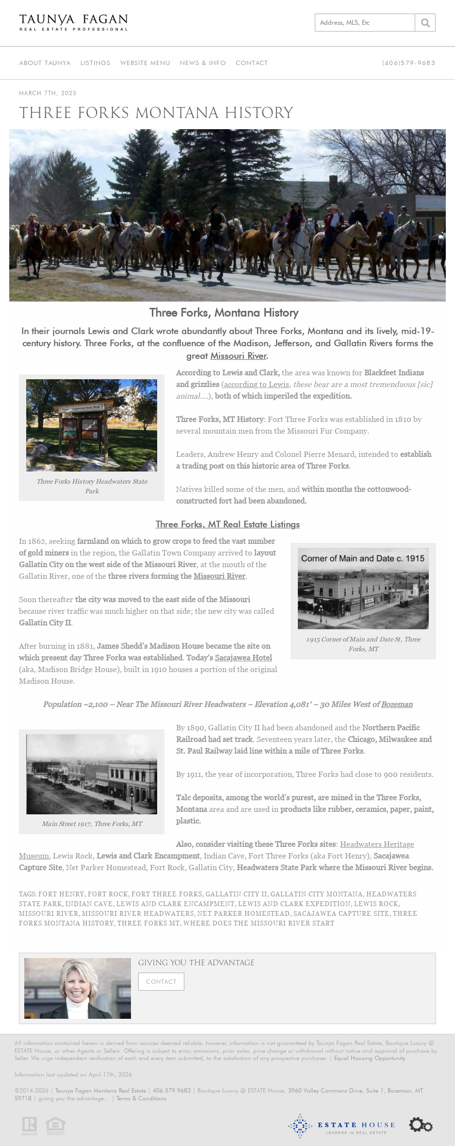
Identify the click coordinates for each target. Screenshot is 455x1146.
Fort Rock (108, 894)
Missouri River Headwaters (138, 913)
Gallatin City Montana (317, 894)
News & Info (203, 63)
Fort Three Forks (166, 894)
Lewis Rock (376, 904)
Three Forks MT (148, 923)
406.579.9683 (172, 1090)
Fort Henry (61, 894)
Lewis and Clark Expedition (294, 904)
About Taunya (45, 63)
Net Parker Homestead (243, 913)
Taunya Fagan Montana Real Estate (100, 1090)
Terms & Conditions (141, 1098)
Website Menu (145, 63)
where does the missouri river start (259, 923)
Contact (252, 63)
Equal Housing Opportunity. (370, 1058)
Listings (96, 63)
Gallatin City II (236, 894)
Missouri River (219, 576)
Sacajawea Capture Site (341, 913)
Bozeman (396, 704)
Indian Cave (89, 904)
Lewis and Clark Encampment (175, 904)
